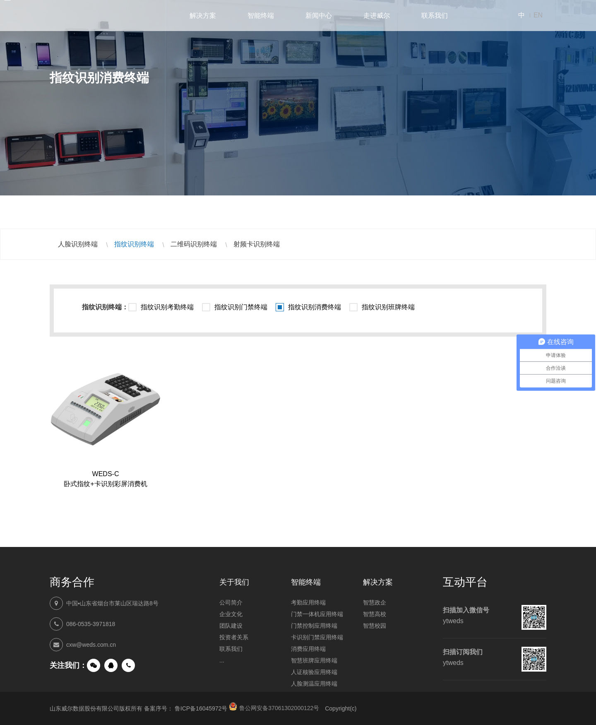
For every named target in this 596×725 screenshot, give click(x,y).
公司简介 (231, 602)
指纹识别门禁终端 (240, 307)
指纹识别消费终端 (314, 307)
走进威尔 (376, 15)
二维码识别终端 (194, 244)
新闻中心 (318, 15)
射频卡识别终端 (256, 244)
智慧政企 (374, 602)
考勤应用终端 (308, 602)
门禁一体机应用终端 (317, 614)
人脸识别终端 (78, 244)
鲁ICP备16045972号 (201, 708)
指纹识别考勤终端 (167, 307)
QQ (111, 665)
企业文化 (231, 614)
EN (538, 15)
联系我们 (434, 15)
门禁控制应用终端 (314, 625)
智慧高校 (374, 614)
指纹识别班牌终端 (388, 307)
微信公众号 (93, 665)
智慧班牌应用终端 (314, 660)
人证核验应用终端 (314, 672)
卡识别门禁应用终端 (317, 637)
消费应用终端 (308, 649)
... (221, 660)
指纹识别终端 (134, 244)
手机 (128, 665)
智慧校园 (374, 625)
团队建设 (231, 625)
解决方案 (203, 15)
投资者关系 (233, 637)
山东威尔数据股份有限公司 (83, 15)
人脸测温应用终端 (314, 683)
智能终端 (261, 15)
